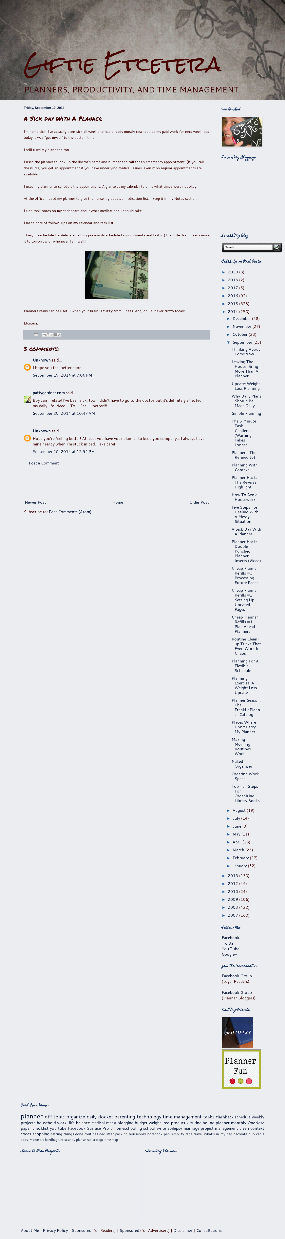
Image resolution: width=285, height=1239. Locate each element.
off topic (55, 1116)
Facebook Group (237, 975)
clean (244, 1128)
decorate (240, 1133)
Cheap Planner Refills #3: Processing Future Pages (245, 575)
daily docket (100, 1116)
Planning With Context (245, 467)
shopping (40, 1133)
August (240, 810)
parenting (125, 1116)
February (241, 857)
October (241, 334)
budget (141, 1122)
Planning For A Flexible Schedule (245, 665)
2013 (233, 875)
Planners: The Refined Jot (244, 455)
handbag (51, 1139)
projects (28, 1122)
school (149, 1128)
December (242, 318)
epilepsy (174, 1128)
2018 (233, 280)
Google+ (229, 954)
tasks (209, 1116)
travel (198, 1133)
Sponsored (81, 1230)
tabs (188, 1133)
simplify (177, 1133)
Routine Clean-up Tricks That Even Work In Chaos (246, 646)
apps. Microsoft (32, 1139)
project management (219, 1128)
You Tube (230, 948)
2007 (233, 915)
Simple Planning (246, 413)
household (46, 1122)
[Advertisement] (142, 26)
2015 (233, 303)
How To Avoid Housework (244, 497)
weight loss (159, 1122)
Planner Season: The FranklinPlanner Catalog (246, 707)
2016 (233, 295)
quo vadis (256, 1133)
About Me (30, 1230)
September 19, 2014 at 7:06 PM (62, 375)
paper (26, 1128)
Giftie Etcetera (122, 64)
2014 (233, 311)
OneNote (256, 1122)
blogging (125, 1122)
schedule (243, 1117)
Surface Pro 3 (100, 1128)
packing (121, 1133)
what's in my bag (218, 1133)
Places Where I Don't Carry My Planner (245, 726)
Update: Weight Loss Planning (246, 386)
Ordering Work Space (245, 776)
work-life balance (73, 1122)
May (237, 834)
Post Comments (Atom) (70, 511)
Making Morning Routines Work (241, 746)
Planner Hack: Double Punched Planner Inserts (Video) (246, 551)
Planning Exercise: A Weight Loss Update (244, 685)
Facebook (230, 937)
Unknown (42, 360)
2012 (233, 883)
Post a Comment (44, 463)
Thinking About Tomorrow (246, 351)
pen (167, 1133)
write (161, 1128)
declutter (106, 1133)
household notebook (145, 1133)
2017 (233, 287)
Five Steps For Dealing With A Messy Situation (245, 514)
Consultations (209, 1230)
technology (149, 1116)
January (240, 865)
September (243, 342)
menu (111, 1122)
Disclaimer (182, 1230)
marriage (191, 1128)
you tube (58, 1128)
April (237, 842)
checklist (40, 1128)
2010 (233, 891)
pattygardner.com (49, 392)
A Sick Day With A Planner (246, 531)
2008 (233, 907)
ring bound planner (212, 1122)
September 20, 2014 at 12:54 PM (64, 451)
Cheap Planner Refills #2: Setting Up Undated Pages (245, 599)
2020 (233, 272)
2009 (233, 899)
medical (98, 1122)
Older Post (199, 502)
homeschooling (128, 1128)
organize (75, 1116)
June (237, 826)
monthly (238, 1122)
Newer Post (35, 502)
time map (111, 1139)
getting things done (66, 1133)
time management (182, 1116)
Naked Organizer (242, 763)
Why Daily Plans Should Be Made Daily (246, 400)
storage (98, 1139)
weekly (258, 1117)
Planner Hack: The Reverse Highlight (244, 482)
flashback (225, 1117)
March (239, 850)
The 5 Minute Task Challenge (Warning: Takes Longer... (244, 432)
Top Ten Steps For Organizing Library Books (246, 793)
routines (91, 1133)
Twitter (228, 943)
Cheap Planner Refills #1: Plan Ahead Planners (245, 624)
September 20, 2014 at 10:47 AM (64, 413)
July (237, 818)
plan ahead (84, 1139)
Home (117, 502)
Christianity (66, 1139)
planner (32, 1115)
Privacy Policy (55, 1230)
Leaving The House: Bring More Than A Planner (245, 369)
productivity (182, 1122)
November (242, 326)
